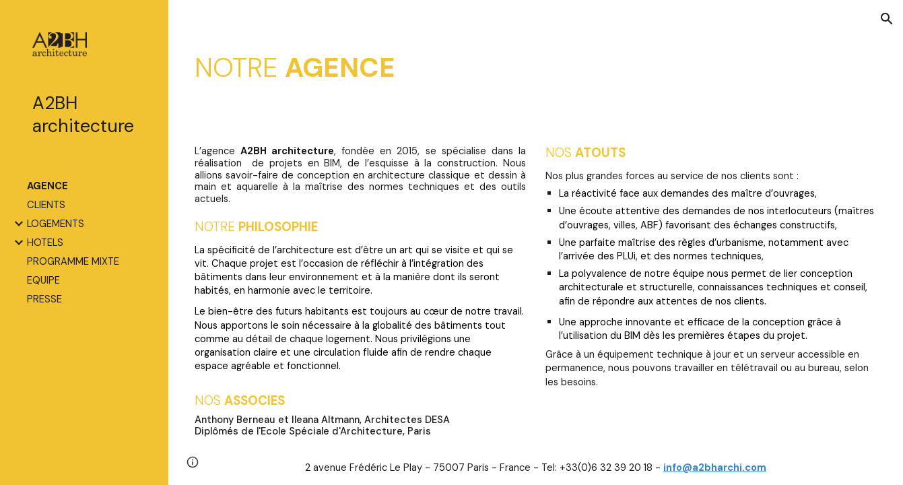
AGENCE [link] (47, 186)
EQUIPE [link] (43, 280)
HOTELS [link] (45, 242)
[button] (887, 19)
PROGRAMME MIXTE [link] (73, 261)
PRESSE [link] (44, 299)
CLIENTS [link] (46, 205)
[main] (536, 66)
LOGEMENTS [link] (55, 223)
